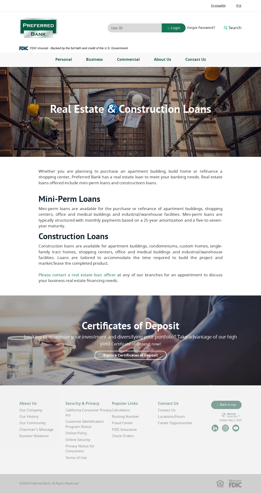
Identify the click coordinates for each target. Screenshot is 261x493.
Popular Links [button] (125, 403)
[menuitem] (63, 60)
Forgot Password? (201, 28)
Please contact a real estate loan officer (77, 275)
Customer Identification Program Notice (84, 424)
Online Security (77, 439)
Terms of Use (76, 457)
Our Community (32, 423)
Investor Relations (34, 436)
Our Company (30, 410)
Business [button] (94, 59)
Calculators (121, 410)
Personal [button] (63, 59)
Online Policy (76, 433)
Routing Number (125, 416)
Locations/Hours (171, 416)
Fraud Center (122, 423)
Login (173, 28)
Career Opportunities (175, 423)
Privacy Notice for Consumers (79, 449)
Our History (29, 416)
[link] (230, 417)
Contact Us (195, 59)
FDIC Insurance (124, 429)
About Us (162, 59)
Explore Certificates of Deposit (130, 355)
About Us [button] (28, 403)
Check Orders (123, 436)
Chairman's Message (36, 429)
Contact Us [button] (168, 403)
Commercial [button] (128, 59)
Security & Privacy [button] (82, 403)
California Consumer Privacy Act (88, 413)
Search (233, 28)
